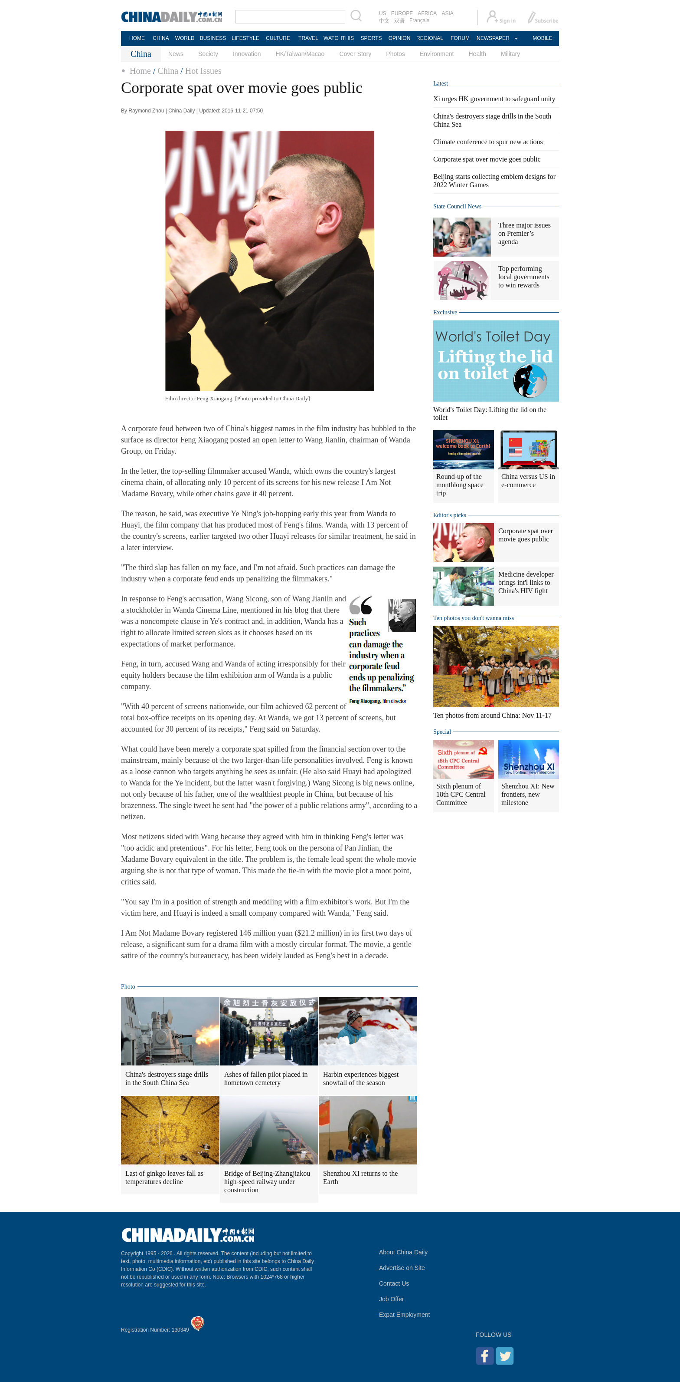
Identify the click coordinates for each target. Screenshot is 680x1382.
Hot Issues (203, 71)
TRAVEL (308, 38)
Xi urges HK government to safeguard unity (494, 98)
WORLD (185, 38)
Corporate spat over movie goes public (487, 159)
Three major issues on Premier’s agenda (524, 233)
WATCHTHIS (339, 38)
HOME (137, 38)
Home (140, 71)
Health (477, 53)
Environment (437, 53)
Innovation (247, 53)
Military (510, 53)
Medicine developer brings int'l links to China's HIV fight (526, 582)
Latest (440, 83)
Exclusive (445, 312)
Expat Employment (404, 1314)
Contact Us (394, 1283)
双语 (399, 21)
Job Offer (391, 1299)
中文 (384, 21)
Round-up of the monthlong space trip (460, 485)
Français (419, 20)
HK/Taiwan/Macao (300, 53)
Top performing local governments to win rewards (523, 277)
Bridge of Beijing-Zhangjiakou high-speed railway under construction (267, 1182)
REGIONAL (429, 38)
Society (208, 53)
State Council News (457, 206)
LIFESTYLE (245, 38)
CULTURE (278, 38)
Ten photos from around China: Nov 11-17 (492, 715)
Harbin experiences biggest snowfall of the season (361, 1078)
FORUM (460, 38)
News (175, 53)
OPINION (400, 38)
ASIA (447, 13)
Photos (395, 53)
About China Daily (403, 1252)
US (382, 13)
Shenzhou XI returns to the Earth (360, 1177)
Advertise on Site (402, 1267)
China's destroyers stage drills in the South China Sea (166, 1078)
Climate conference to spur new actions (488, 141)
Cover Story (355, 53)
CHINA (161, 38)
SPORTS (371, 38)
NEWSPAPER (493, 38)
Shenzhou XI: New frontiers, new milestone (528, 794)
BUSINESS (213, 38)
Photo (128, 986)
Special (442, 732)
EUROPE (402, 13)
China (167, 71)
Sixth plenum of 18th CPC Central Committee (461, 794)
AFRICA (427, 13)
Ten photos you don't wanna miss (473, 618)
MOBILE (542, 38)
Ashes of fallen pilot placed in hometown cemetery (265, 1078)
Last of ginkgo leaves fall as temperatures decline (164, 1177)
